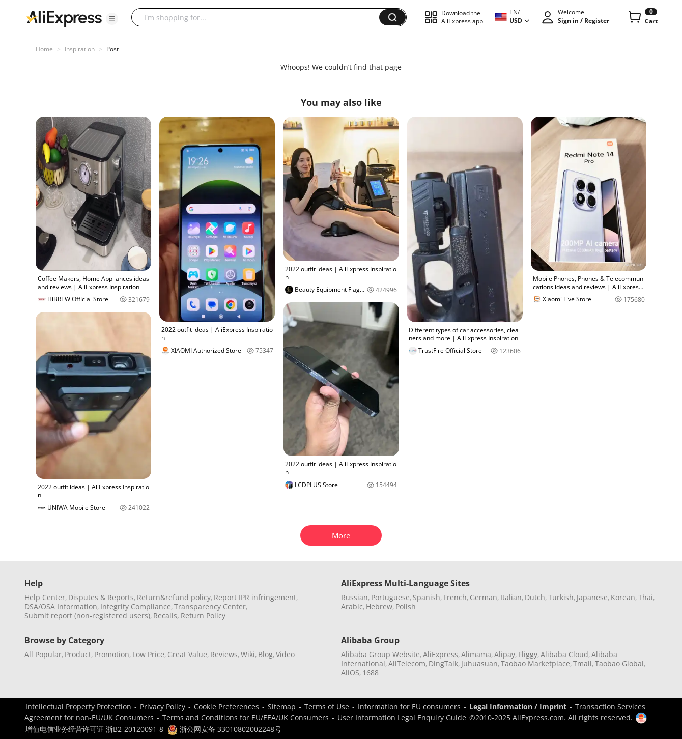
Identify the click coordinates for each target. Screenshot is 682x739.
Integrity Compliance (135, 606)
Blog (265, 654)
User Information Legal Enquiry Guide (401, 717)
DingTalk (443, 663)
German (483, 597)
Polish (405, 606)
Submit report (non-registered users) (87, 615)
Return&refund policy (174, 597)
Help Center (44, 597)
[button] (112, 19)
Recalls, (166, 615)
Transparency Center (210, 606)
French (455, 597)
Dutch (535, 597)
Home (44, 49)
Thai (645, 597)
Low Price (148, 654)
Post (112, 49)
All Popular (43, 654)
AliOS (350, 672)
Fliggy (527, 654)
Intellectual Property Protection (78, 707)
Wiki (248, 654)
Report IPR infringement (255, 597)
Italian (511, 597)
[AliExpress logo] (64, 18)
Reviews (224, 654)
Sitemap (282, 707)
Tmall (582, 663)
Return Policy (203, 615)
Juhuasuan (479, 663)
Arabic (352, 606)
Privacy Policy (162, 707)
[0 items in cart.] (642, 17)
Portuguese (390, 597)
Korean (623, 597)
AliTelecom (406, 663)
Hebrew (379, 606)
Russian (354, 597)
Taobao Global (619, 663)
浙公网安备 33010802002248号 (224, 729)
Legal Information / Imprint (517, 707)
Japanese (592, 597)
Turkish (561, 597)
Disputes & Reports (101, 597)
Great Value (187, 654)
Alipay (504, 654)
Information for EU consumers (409, 707)
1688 (370, 672)
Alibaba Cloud (564, 654)
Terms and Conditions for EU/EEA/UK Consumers (245, 717)
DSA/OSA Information (60, 606)
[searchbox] (259, 17)
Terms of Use (326, 707)
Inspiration (80, 49)
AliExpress (440, 654)
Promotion (111, 654)
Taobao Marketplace (535, 663)
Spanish (426, 597)
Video (285, 654)
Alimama (476, 654)
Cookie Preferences (226, 707)
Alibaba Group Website (380, 654)
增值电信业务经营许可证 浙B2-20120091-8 (94, 729)
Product (78, 654)
